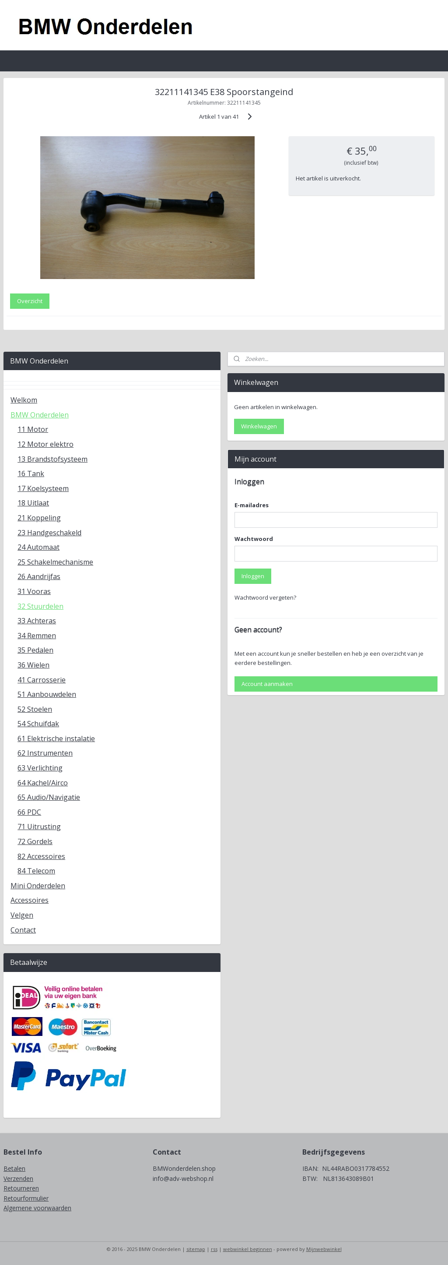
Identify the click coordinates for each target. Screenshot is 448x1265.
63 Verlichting (40, 768)
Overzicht (29, 301)
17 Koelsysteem (43, 488)
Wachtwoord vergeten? (265, 597)
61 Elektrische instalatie (56, 738)
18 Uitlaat (33, 503)
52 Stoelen (35, 709)
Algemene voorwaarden (37, 1208)
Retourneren (21, 1188)
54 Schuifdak (38, 723)
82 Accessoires (41, 856)
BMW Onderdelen (39, 415)
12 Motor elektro (46, 444)
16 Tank (31, 473)
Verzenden (18, 1178)
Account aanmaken (267, 684)
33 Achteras (37, 620)
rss (214, 1249)
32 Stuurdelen (40, 606)
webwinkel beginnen (247, 1249)
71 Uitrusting (39, 826)
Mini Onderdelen (37, 885)
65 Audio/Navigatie (49, 797)
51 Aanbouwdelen (47, 694)
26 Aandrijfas (39, 576)
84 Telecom (36, 871)
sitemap (195, 1249)
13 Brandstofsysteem (53, 459)
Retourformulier (26, 1198)
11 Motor (33, 429)
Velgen (21, 915)
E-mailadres (251, 505)
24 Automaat (39, 547)
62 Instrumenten (45, 753)
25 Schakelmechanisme (55, 562)
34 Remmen (37, 635)
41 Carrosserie (42, 680)
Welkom (23, 400)
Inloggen (253, 576)
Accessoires (29, 900)
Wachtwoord (253, 539)
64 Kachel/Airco (43, 783)
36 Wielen (33, 665)
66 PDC (29, 812)
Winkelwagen (259, 426)
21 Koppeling (39, 518)
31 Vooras (34, 591)
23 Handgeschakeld (49, 532)
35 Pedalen (35, 650)
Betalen (14, 1168)
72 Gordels (35, 841)
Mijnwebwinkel (324, 1249)
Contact (23, 930)
